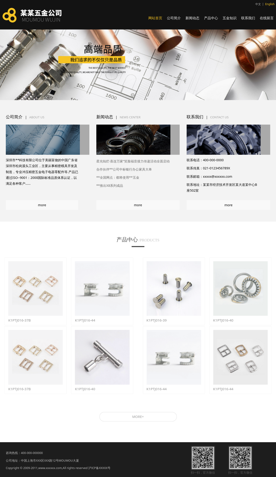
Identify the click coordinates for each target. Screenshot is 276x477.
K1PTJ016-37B (16, 320)
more (42, 205)
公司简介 (174, 18)
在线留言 (267, 18)
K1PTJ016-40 (82, 389)
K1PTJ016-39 (159, 320)
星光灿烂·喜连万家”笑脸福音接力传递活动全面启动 (133, 161)
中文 (258, 4)
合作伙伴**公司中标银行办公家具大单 (124, 169)
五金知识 (230, 18)
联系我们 (248, 18)
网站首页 (155, 18)
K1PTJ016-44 (82, 320)
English (270, 4)
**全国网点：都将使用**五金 (117, 177)
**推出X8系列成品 (109, 185)
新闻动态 (192, 18)
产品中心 (211, 18)
